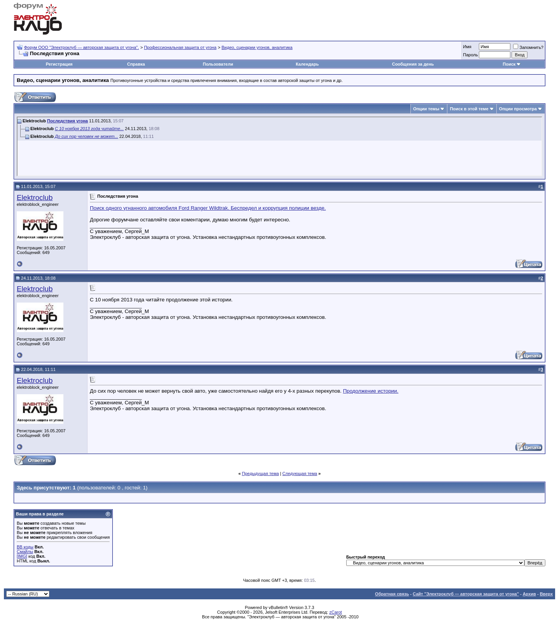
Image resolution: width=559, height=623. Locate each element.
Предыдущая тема (260, 473)
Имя (467, 46)
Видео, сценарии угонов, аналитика (257, 47)
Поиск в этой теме (469, 108)
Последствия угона (67, 120)
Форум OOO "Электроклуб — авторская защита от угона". (81, 47)
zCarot (335, 612)
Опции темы (426, 108)
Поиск (509, 64)
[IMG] (22, 556)
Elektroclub (35, 197)
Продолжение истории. (371, 391)
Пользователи (218, 64)
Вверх (546, 594)
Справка (136, 64)
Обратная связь (392, 594)
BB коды (25, 547)
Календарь (307, 64)
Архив (529, 594)
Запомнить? (528, 47)
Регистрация (59, 64)
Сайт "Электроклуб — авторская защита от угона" (466, 594)
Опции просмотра (518, 108)
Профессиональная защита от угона (180, 47)
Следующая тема (299, 473)
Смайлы (25, 551)
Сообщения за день (413, 64)
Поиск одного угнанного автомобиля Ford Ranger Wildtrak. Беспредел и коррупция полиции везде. (208, 208)
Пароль (470, 54)
